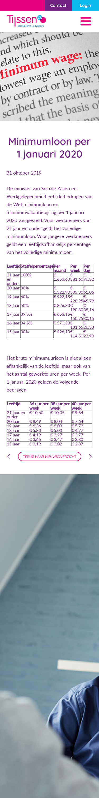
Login (85, 5)
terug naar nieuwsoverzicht (49, 456)
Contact (58, 5)
